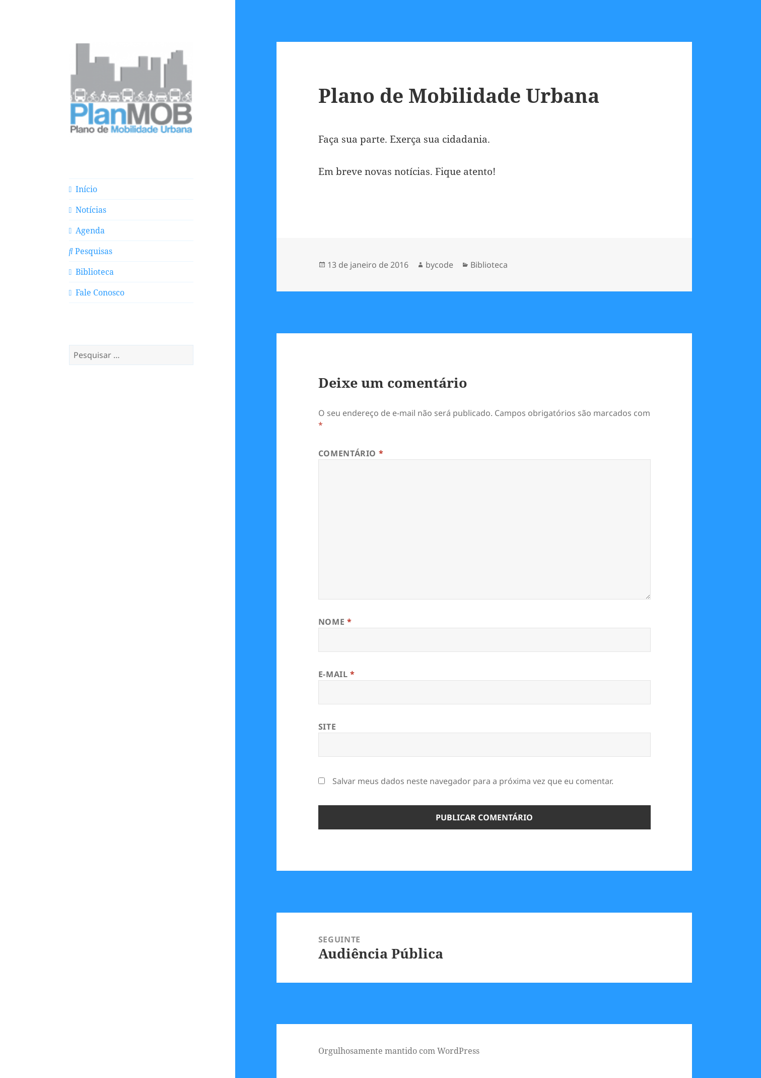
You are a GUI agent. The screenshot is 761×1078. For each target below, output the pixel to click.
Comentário (351, 453)
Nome (335, 621)
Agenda (87, 230)
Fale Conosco (97, 292)
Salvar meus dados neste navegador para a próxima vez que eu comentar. (472, 781)
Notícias (88, 209)
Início (83, 189)
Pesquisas (90, 251)
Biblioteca (91, 271)
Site (327, 726)
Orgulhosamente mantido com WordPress (398, 1050)
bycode (439, 264)
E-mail (336, 674)
